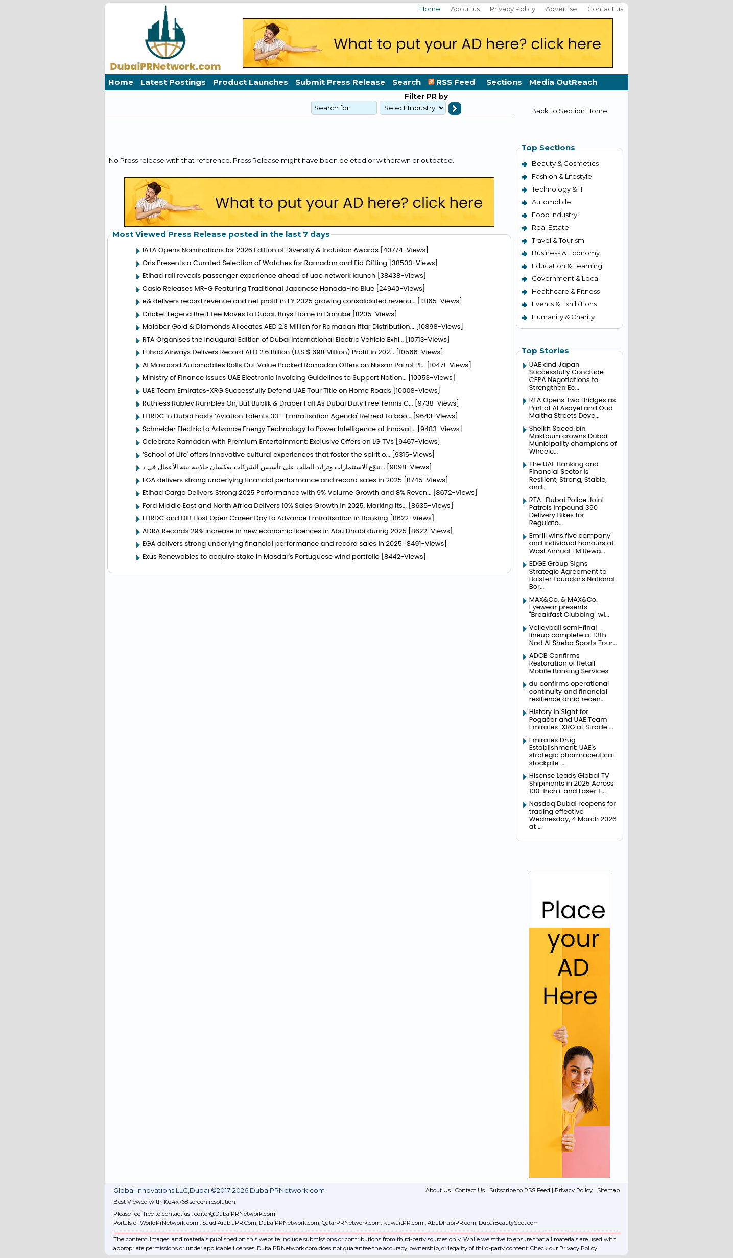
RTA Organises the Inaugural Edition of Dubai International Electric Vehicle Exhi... (273, 339)
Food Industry (554, 214)
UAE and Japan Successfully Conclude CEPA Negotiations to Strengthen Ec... (566, 376)
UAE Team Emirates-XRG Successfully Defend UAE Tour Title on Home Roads (267, 390)
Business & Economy (566, 253)
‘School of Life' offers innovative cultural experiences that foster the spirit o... (266, 454)
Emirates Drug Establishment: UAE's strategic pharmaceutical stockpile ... (571, 751)
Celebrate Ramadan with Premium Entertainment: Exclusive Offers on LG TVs (268, 441)
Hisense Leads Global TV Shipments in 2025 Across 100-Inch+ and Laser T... (571, 783)
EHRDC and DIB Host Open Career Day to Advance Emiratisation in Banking (265, 518)
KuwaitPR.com (403, 1222)
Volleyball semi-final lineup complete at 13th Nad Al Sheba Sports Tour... (573, 635)
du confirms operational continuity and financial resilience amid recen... (569, 691)
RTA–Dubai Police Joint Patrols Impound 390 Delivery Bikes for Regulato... (566, 511)
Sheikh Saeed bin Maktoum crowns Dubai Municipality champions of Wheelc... (573, 439)
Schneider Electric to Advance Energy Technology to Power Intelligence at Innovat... (279, 429)
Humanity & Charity (563, 317)
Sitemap (608, 1190)
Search (406, 82)
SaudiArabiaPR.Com (229, 1222)
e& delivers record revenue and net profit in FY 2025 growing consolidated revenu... (279, 301)
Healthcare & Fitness (566, 291)
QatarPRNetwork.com (351, 1222)
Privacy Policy (512, 9)
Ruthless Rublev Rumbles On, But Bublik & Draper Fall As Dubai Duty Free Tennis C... (278, 403)
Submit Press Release (340, 82)
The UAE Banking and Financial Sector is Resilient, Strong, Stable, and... (568, 475)
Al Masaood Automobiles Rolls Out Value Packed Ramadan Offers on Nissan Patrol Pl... (284, 365)
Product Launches (250, 82)
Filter (414, 96)
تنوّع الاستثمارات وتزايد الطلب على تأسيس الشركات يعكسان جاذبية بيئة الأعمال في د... (264, 467)
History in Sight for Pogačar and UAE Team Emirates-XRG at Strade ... (571, 719)
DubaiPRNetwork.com (289, 1222)
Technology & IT (557, 189)
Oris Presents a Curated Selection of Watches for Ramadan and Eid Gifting (265, 263)
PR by (436, 96)
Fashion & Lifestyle (562, 176)
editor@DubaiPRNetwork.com (234, 1213)
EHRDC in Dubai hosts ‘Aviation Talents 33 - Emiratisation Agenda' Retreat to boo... (277, 416)
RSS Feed (453, 82)
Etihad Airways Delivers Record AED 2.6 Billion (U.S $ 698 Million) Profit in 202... (268, 352)
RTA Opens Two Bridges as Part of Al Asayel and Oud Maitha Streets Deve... (572, 407)
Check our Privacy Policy (563, 1248)
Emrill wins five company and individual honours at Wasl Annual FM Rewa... (571, 543)
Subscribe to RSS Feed (519, 1190)
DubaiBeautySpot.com (509, 1222)
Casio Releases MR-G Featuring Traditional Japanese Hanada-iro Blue (258, 288)
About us (465, 9)
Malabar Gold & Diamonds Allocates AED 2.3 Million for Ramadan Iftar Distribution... (278, 326)
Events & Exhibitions (564, 304)
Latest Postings (173, 82)
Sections (504, 82)
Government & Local (566, 278)
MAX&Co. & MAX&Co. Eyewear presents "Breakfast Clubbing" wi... (569, 607)
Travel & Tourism (558, 240)
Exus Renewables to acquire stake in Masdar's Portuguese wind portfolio (261, 556)
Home (429, 9)
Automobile (551, 202)
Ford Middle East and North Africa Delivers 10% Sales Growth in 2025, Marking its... (275, 505)
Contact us (605, 9)
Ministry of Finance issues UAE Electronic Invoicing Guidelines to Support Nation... (275, 378)
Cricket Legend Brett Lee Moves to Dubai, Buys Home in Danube (247, 314)
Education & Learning (567, 266)
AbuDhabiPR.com (452, 1222)
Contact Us (470, 1190)
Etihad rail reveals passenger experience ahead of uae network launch (259, 275)
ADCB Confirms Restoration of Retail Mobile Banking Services (569, 663)
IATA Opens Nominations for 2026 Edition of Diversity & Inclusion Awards (261, 250)
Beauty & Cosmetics (565, 163)
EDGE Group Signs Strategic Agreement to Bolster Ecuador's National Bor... (572, 575)
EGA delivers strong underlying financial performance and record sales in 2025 (272, 480)
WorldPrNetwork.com (169, 1222)
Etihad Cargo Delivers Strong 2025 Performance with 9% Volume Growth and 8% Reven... (287, 492)
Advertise (561, 9)
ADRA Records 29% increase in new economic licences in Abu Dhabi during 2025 (275, 531)
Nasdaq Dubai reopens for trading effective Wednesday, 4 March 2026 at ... (573, 815)
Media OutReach (563, 82)
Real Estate (550, 227)
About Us (438, 1190)
